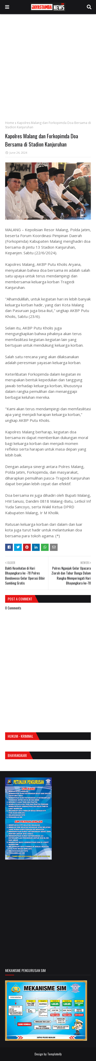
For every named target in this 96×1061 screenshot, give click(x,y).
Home (9, 123)
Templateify (54, 1054)
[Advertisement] (48, 67)
